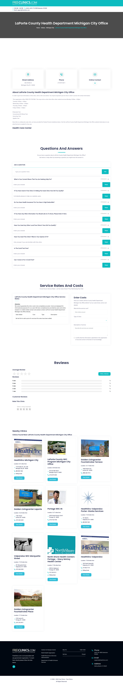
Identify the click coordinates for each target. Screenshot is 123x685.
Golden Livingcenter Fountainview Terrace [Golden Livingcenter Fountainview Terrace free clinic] (91, 461)
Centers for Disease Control (48, 650)
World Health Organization (48, 653)
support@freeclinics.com (23, 10)
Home (38, 27)
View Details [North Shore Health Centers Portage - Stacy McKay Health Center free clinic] (52, 579)
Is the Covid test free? (21, 248)
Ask (105, 171)
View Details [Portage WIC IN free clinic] (52, 524)
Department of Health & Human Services (49, 661)
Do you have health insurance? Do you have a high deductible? (34, 202)
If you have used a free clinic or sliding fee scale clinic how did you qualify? (39, 191)
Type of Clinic (77, 316)
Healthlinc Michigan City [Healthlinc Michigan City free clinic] (26, 460)
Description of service (80, 325)
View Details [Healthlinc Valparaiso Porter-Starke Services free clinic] (86, 526)
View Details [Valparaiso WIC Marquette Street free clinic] (19, 573)
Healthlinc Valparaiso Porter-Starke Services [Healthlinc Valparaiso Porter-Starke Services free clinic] (92, 510)
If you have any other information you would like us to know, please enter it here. (40, 214)
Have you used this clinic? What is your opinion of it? (31, 237)
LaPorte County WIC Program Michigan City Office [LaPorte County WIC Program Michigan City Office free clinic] (59, 461)
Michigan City (50, 27)
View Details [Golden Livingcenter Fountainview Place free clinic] (19, 627)
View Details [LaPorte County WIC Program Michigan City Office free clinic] (52, 479)
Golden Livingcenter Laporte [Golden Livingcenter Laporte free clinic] (28, 509)
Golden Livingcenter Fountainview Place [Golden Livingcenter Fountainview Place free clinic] (24, 610)
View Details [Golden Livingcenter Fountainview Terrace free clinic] (86, 477)
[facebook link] (13, 666)
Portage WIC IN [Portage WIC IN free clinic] (55, 509)
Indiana (43, 27)
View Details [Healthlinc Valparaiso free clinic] (86, 574)
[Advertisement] (61, 50)
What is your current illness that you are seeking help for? (33, 179)
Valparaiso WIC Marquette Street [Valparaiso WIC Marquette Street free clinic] (27, 557)
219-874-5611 (61, 83)
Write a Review (104, 374)
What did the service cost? (81, 308)
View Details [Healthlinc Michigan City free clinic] (19, 478)
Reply (106, 184)
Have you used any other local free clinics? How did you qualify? (35, 225)
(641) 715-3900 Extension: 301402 (38, 8)
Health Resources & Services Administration (48, 656)
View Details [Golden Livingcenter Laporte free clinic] (19, 524)
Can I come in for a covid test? (24, 260)
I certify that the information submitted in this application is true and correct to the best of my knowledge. (91, 338)
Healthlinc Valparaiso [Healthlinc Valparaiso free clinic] (91, 557)
